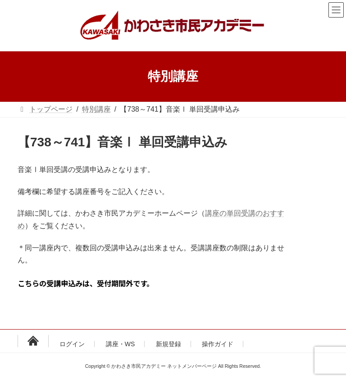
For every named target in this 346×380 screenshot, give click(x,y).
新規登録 (168, 344)
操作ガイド (217, 344)
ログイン (72, 344)
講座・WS (120, 344)
